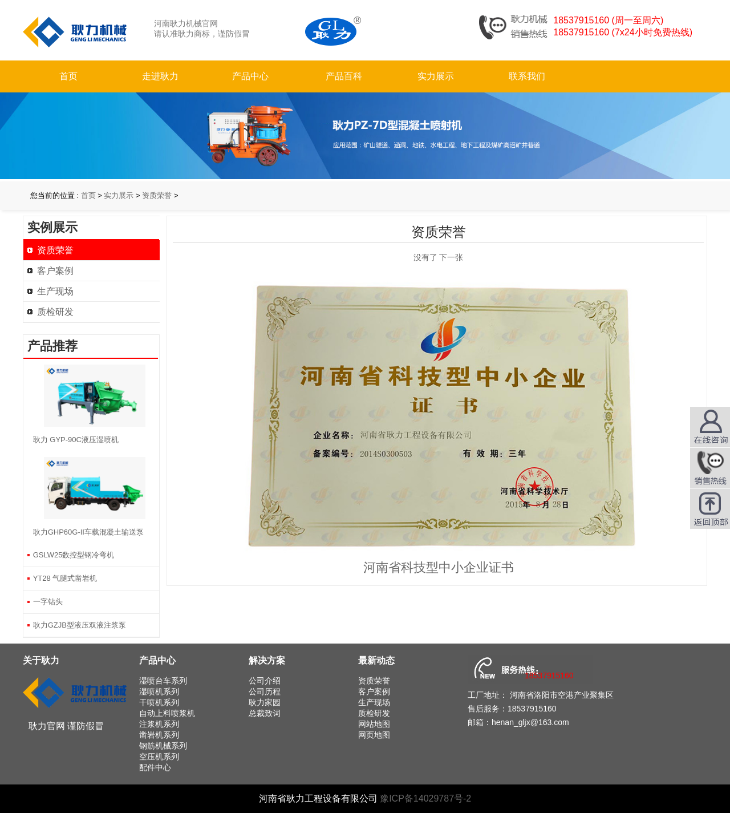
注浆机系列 (159, 724)
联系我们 (527, 76)
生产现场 (55, 291)
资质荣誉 (157, 195)
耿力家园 (265, 702)
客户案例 (55, 271)
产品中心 (250, 76)
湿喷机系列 (159, 691)
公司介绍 (265, 680)
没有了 (425, 257)
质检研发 (55, 312)
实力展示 (435, 76)
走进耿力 (160, 76)
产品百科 (344, 76)
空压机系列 (159, 756)
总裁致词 (265, 713)
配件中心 (155, 767)
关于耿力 (41, 660)
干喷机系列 (159, 702)
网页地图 (374, 734)
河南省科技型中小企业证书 (438, 567)
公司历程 (265, 691)
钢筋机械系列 (163, 745)
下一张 (451, 257)
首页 (68, 76)
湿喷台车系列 (163, 680)
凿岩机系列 (159, 734)
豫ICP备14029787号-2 (425, 798)
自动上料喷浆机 (167, 713)
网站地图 (374, 724)
